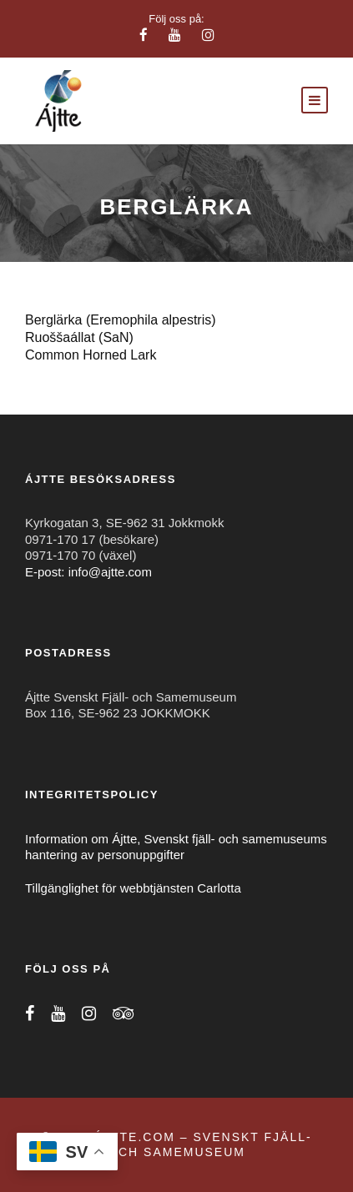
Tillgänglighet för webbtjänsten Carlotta (133, 888)
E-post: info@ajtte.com (88, 572)
